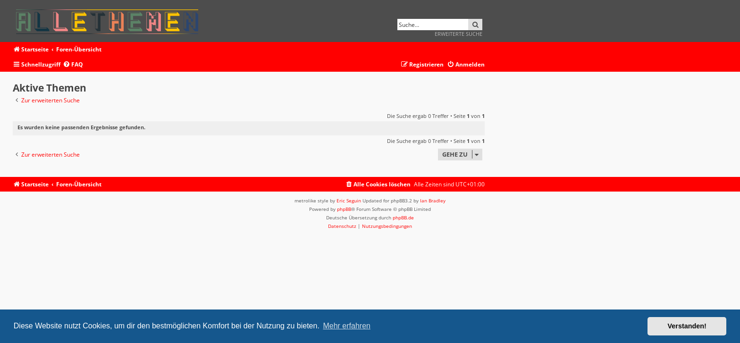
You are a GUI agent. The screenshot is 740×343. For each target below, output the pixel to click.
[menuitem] (73, 65)
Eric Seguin (348, 200)
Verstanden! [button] (687, 326)
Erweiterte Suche (458, 33)
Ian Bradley (433, 200)
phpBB (344, 209)
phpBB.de (403, 217)
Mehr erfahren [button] (346, 326)
